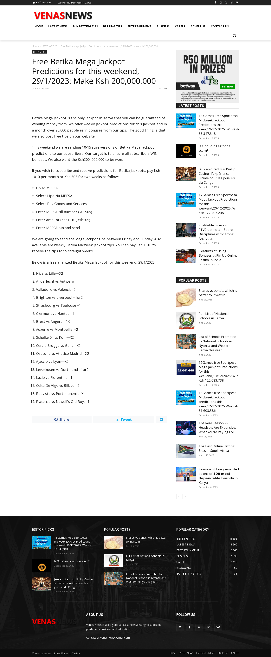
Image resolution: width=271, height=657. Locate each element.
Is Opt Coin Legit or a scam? (71, 561)
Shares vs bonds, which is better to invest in (218, 292)
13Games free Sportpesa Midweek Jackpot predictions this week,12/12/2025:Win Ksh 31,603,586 (218, 401)
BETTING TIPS (49, 46)
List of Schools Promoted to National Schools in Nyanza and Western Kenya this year (217, 343)
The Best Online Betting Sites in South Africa (217, 448)
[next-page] (185, 496)
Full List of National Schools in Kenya (214, 315)
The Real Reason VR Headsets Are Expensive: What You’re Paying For (217, 427)
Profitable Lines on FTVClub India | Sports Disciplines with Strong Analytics (216, 232)
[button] (234, 35)
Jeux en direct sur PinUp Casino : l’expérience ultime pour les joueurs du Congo (217, 176)
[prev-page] (178, 496)
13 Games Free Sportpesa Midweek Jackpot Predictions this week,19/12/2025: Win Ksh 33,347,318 (219, 124)
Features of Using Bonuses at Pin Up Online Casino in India (218, 255)
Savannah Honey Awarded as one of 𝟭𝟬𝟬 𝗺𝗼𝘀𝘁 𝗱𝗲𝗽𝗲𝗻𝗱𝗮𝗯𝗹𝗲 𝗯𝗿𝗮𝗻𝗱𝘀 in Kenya (219, 476)
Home (35, 46)
